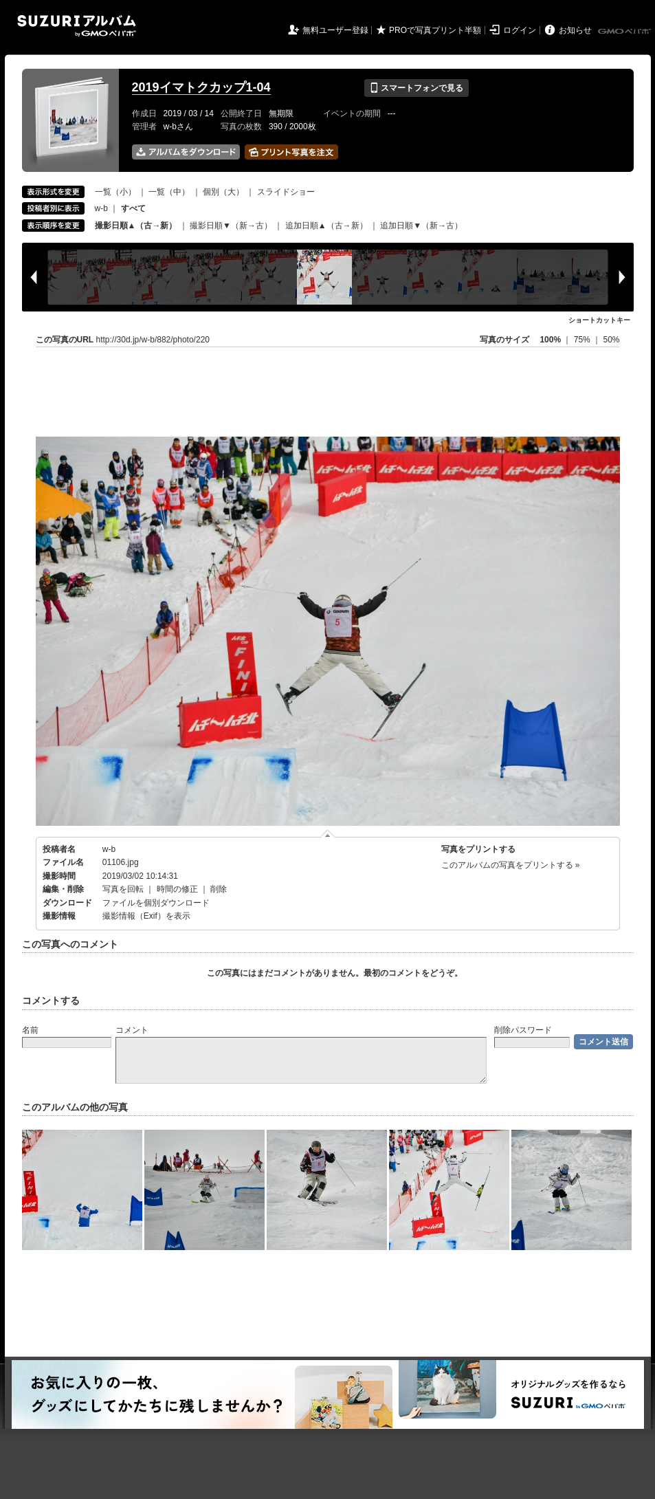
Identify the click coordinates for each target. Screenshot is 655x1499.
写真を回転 (123, 889)
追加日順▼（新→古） (421, 225)
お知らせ (575, 30)
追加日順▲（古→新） (326, 225)
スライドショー (286, 192)
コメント (131, 1030)
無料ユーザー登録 (335, 30)
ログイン (519, 30)
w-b (101, 208)
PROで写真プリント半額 (435, 30)
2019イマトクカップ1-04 (201, 87)
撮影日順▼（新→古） (231, 225)
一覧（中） (169, 192)
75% (583, 339)
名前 (30, 1030)
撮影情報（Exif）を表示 (146, 916)
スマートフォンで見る (416, 88)
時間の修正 (177, 889)
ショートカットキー (599, 320)
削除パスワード (523, 1030)
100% (550, 339)
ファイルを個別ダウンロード (156, 903)
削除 (218, 889)
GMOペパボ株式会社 (625, 32)
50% (611, 339)
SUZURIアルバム (76, 26)
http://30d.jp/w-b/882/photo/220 (153, 339)
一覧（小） (115, 192)
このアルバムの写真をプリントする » (510, 865)
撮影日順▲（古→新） (136, 225)
